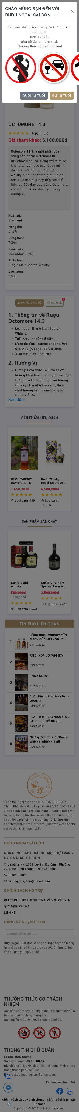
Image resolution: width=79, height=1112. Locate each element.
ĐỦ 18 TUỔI (61, 95)
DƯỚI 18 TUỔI (34, 95)
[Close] (72, 11)
